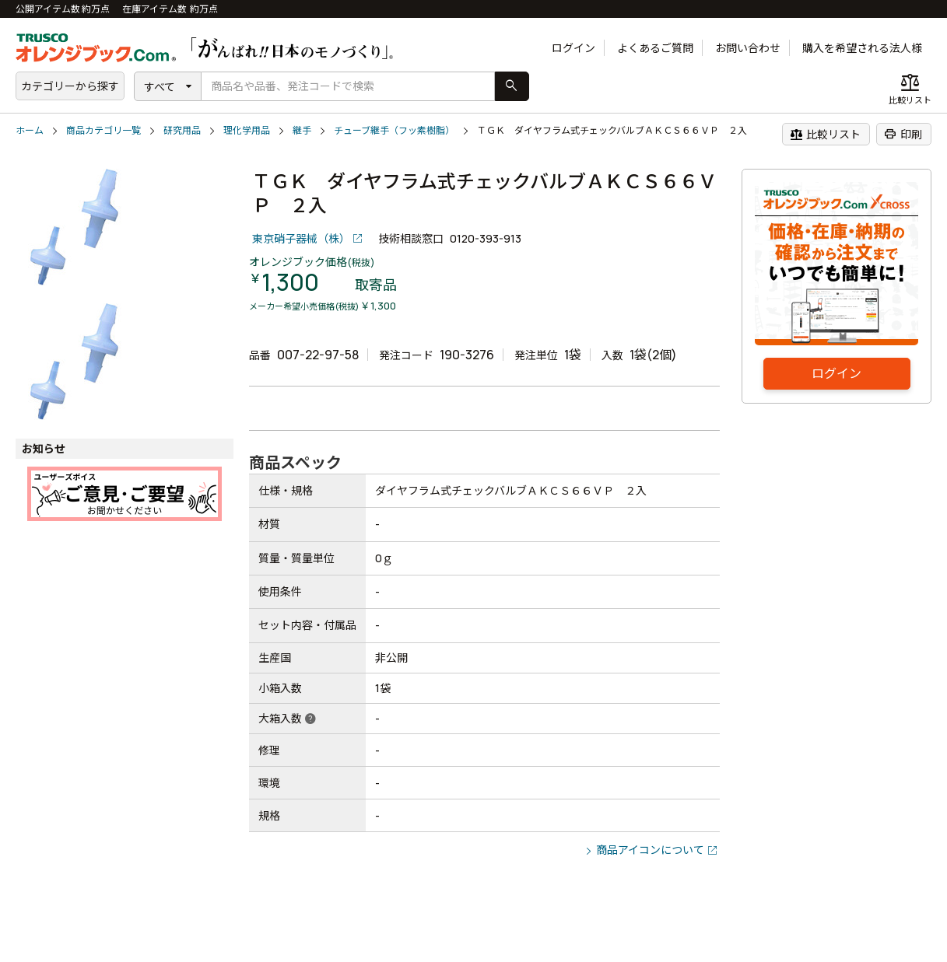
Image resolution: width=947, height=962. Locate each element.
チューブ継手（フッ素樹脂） (394, 130)
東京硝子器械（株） (301, 238)
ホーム (30, 130)
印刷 (903, 134)
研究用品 (182, 130)
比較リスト (825, 134)
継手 (302, 130)
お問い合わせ (747, 47)
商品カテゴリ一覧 (103, 130)
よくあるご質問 (655, 47)
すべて (159, 86)
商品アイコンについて (650, 849)
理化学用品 (246, 130)
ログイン (573, 47)
